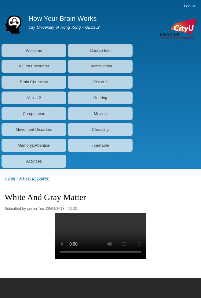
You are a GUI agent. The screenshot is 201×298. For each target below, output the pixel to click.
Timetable (100, 145)
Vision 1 (100, 82)
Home (10, 178)
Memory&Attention (34, 145)
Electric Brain (100, 66)
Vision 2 (34, 97)
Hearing (100, 97)
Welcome (34, 50)
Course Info (100, 50)
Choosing (100, 129)
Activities (34, 161)
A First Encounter (34, 66)
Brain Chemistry (34, 82)
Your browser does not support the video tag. (100, 236)
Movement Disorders (34, 129)
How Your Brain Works (62, 18)
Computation (34, 113)
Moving (100, 113)
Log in (189, 6)
